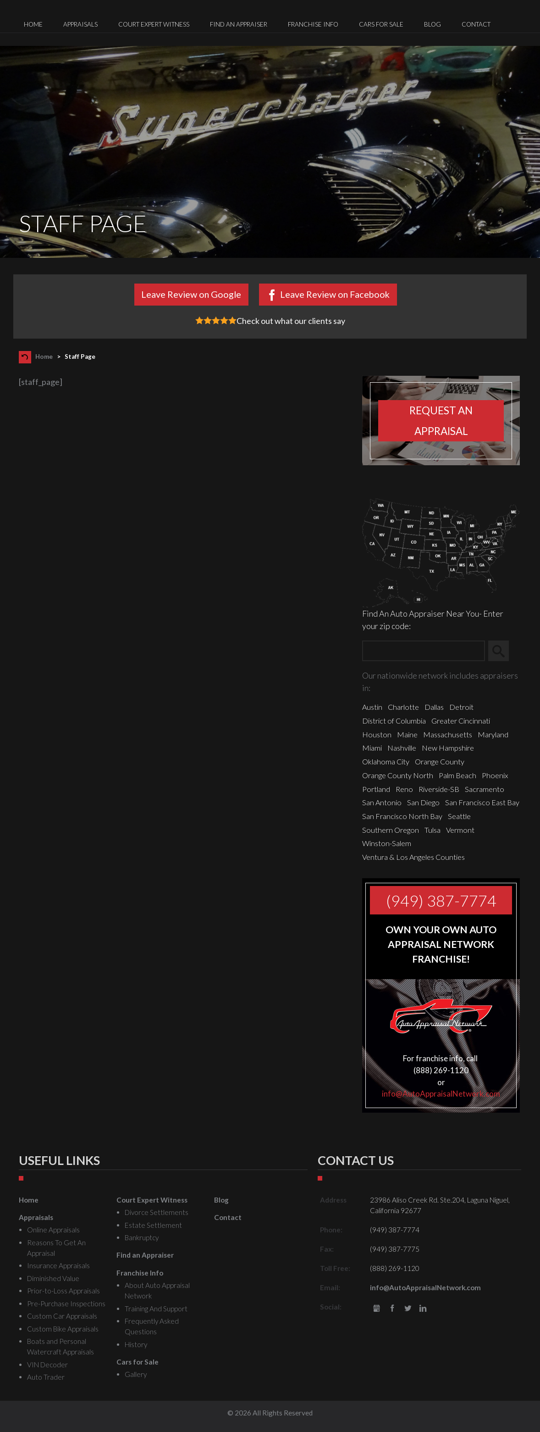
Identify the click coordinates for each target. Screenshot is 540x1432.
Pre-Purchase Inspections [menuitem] (66, 1303)
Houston (376, 734)
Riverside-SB (439, 789)
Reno (404, 789)
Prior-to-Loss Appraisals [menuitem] (63, 1291)
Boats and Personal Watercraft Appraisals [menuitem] (60, 1346)
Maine (407, 734)
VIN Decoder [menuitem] (47, 1364)
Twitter (408, 1309)
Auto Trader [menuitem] (46, 1377)
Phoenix (495, 775)
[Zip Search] (423, 651)
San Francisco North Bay (402, 816)
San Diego (423, 802)
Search (502, 651)
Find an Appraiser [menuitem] (238, 24)
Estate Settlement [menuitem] (153, 1225)
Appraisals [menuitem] (80, 24)
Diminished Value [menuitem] (53, 1278)
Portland (376, 789)
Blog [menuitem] (432, 24)
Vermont (460, 829)
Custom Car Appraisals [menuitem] (62, 1316)
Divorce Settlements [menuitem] (156, 1212)
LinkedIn (423, 1309)
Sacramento (484, 789)
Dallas (434, 706)
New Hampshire (448, 747)
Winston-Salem (386, 843)
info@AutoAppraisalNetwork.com (441, 1093)
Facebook (392, 1309)
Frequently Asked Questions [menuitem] (152, 1326)
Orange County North (397, 775)
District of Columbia (394, 720)
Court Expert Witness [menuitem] (153, 24)
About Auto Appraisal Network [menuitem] (157, 1290)
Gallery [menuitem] (136, 1374)
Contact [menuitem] (476, 24)
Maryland (493, 734)
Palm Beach (457, 775)
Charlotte (403, 706)
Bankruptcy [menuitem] (142, 1237)
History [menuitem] (136, 1344)
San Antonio (382, 802)
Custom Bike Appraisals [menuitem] (63, 1329)
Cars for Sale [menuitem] (381, 24)
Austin (372, 706)
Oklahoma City (385, 761)
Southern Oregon (390, 829)
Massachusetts (447, 734)
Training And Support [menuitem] (156, 1308)
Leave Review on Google (191, 294)
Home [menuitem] (33, 24)
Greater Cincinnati (460, 720)
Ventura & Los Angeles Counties (413, 857)
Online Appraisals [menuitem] (53, 1230)
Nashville (401, 747)
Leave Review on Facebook (335, 294)
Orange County (439, 761)
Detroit (461, 706)
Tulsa (432, 829)
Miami (372, 747)
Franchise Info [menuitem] (313, 24)
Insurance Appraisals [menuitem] (58, 1265)
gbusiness (377, 1309)
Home (44, 356)
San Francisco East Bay (482, 802)
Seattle (459, 816)
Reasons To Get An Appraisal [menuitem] (56, 1247)
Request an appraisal (441, 420)
